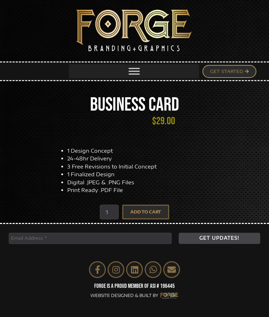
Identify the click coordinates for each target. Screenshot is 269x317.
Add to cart (145, 211)
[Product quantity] (109, 212)
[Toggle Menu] (134, 71)
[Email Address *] (90, 238)
